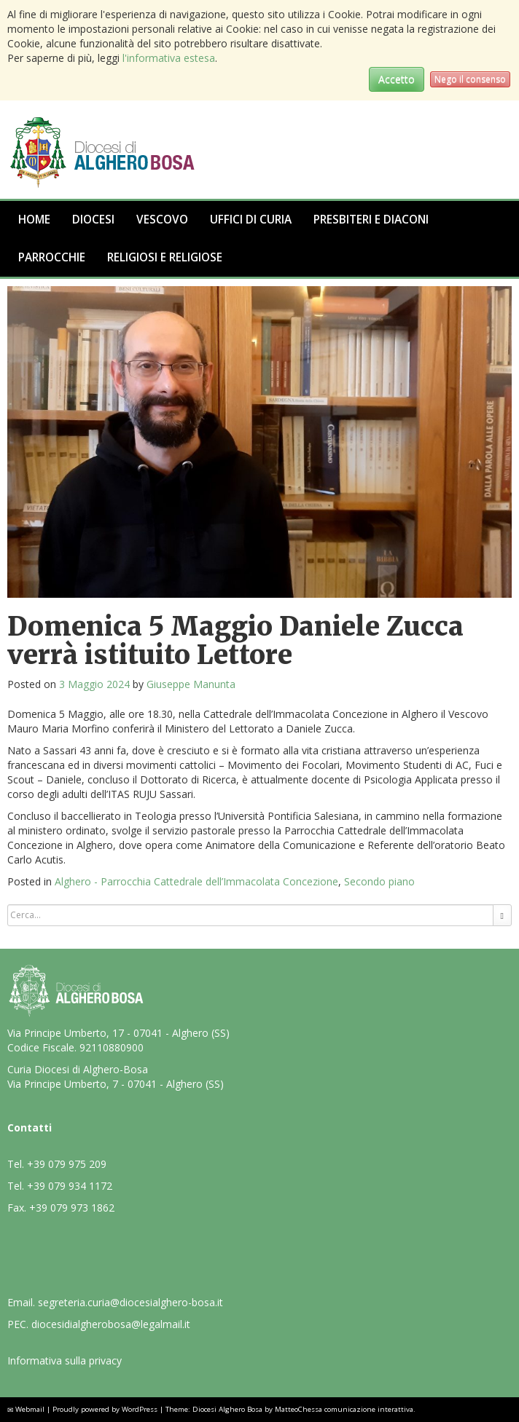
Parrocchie (51, 257)
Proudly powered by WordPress (104, 1409)
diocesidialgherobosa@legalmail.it (110, 1324)
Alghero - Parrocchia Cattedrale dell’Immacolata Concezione (196, 881)
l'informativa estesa (168, 58)
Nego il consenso (470, 79)
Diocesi (93, 219)
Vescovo (162, 219)
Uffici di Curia (251, 219)
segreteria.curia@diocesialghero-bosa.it (130, 1302)
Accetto (396, 79)
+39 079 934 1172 (69, 1186)
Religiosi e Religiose (164, 257)
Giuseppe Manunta (191, 684)
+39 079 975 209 (66, 1164)
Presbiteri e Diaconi (371, 219)
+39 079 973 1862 (71, 1207)
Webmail (29, 1409)
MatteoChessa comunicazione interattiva (344, 1409)
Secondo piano (379, 881)
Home (34, 219)
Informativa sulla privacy (64, 1360)
